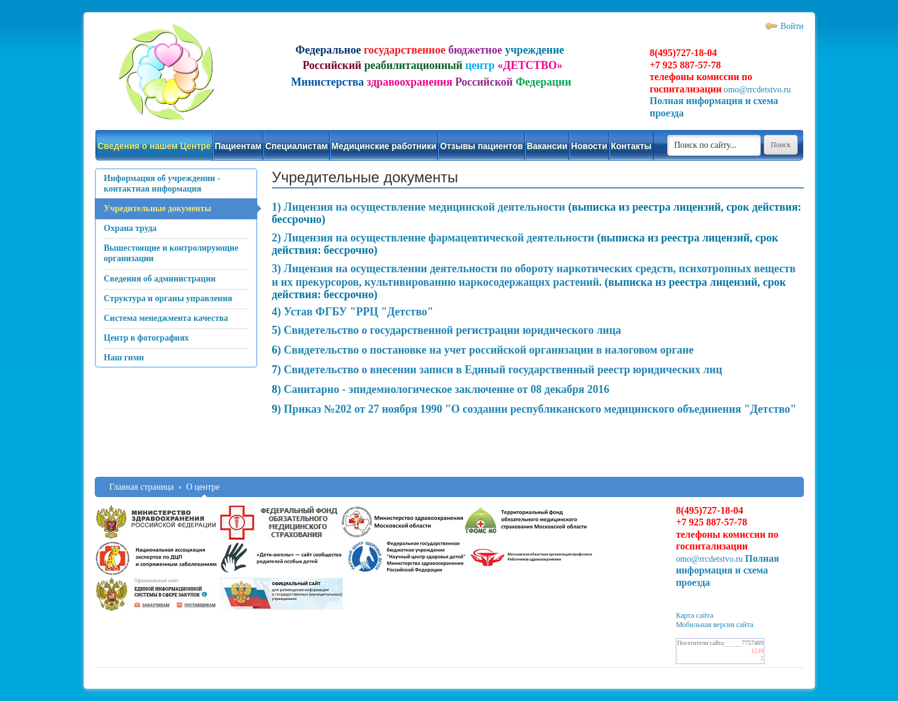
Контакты (631, 146)
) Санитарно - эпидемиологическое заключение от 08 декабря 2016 (444, 389)
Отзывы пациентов (481, 146)
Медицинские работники (384, 146)
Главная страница (142, 487)
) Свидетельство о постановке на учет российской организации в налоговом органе (486, 350)
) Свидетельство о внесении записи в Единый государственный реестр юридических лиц (500, 369)
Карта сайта (694, 615)
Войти (791, 26)
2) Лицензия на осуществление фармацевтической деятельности (434, 238)
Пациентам (238, 146)
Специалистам (296, 146)
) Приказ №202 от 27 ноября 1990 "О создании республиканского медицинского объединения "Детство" (537, 409)
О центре (202, 487)
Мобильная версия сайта (714, 624)
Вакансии (547, 146)
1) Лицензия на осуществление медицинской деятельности (419, 207)
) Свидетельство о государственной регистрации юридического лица (450, 330)
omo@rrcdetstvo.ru (757, 89)
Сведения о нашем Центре (154, 146)
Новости (589, 146)
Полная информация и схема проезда (727, 570)
